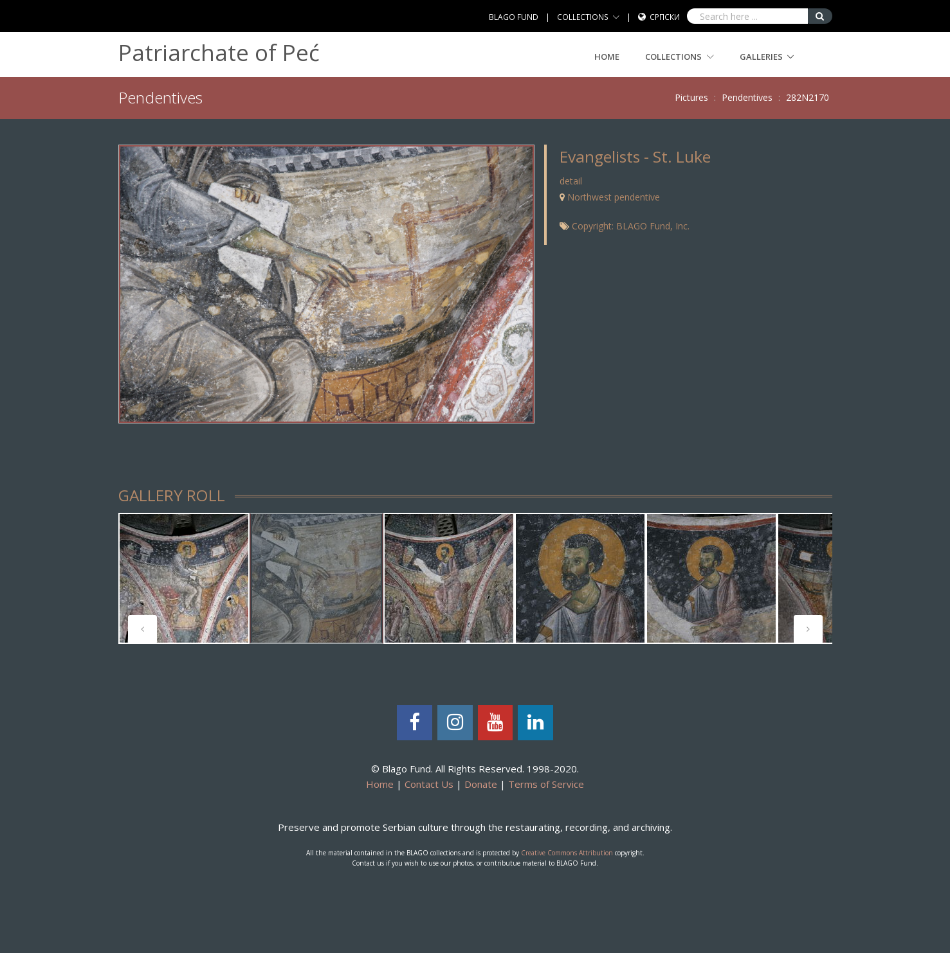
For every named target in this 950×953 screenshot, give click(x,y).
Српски (665, 17)
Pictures (691, 97)
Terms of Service (546, 784)
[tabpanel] (184, 578)
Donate (480, 784)
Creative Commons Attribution (567, 852)
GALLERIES (761, 56)
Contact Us (429, 784)
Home (606, 56)
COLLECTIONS (582, 17)
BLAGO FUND (513, 17)
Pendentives (747, 97)
